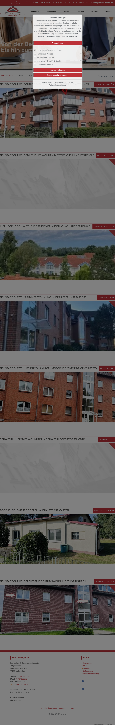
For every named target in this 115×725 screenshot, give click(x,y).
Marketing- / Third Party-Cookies (49, 61)
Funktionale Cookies (45, 54)
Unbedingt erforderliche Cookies (49, 50)
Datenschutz (59, 82)
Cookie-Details (47, 82)
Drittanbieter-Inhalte (45, 64)
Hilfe (75, 36)
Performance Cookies (45, 57)
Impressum (69, 82)
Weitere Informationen (57, 85)
